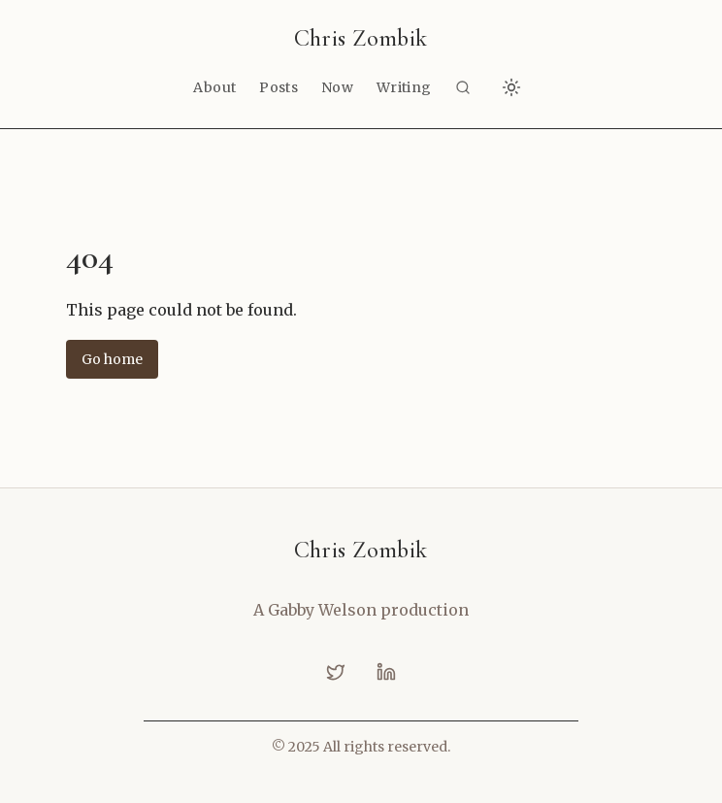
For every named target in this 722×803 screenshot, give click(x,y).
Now (337, 87)
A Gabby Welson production (361, 609)
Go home (112, 359)
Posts (278, 87)
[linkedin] (386, 671)
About (214, 87)
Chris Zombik (361, 38)
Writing (404, 87)
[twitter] (335, 671)
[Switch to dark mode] (511, 87)
